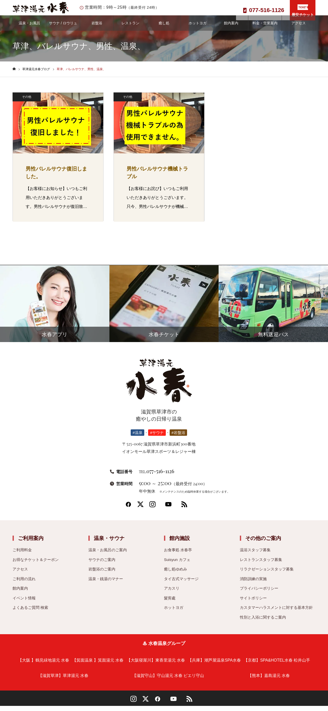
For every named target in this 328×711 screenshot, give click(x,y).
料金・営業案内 (265, 28)
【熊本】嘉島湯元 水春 (269, 680)
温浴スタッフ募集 (255, 555)
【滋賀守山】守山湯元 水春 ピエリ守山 (168, 680)
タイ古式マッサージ (181, 584)
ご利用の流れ (24, 584)
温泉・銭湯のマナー (105, 584)
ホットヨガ (198, 28)
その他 (26, 102)
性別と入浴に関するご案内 (263, 622)
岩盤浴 (96, 28)
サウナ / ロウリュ (63, 28)
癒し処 (164, 28)
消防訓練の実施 (253, 584)
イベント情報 (24, 603)
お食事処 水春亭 (178, 555)
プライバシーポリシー (259, 593)
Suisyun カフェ (177, 565)
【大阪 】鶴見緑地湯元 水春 (43, 665)
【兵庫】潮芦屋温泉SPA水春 (214, 665)
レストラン (130, 28)
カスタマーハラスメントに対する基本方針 (276, 612)
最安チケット (303, 10)
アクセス (298, 28)
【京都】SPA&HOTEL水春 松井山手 (277, 665)
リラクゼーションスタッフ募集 (267, 574)
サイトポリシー (253, 603)
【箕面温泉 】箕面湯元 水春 (98, 665)
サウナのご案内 (101, 565)
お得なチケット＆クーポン (36, 565)
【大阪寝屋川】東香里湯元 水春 (156, 665)
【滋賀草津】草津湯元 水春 (63, 680)
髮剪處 (170, 603)
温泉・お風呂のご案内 (107, 555)
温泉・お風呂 (29, 28)
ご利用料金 (22, 555)
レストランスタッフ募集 (261, 565)
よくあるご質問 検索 (30, 612)
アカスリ (171, 593)
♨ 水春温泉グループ (163, 648)
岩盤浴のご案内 (101, 574)
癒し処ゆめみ (175, 574)
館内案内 (231, 28)
